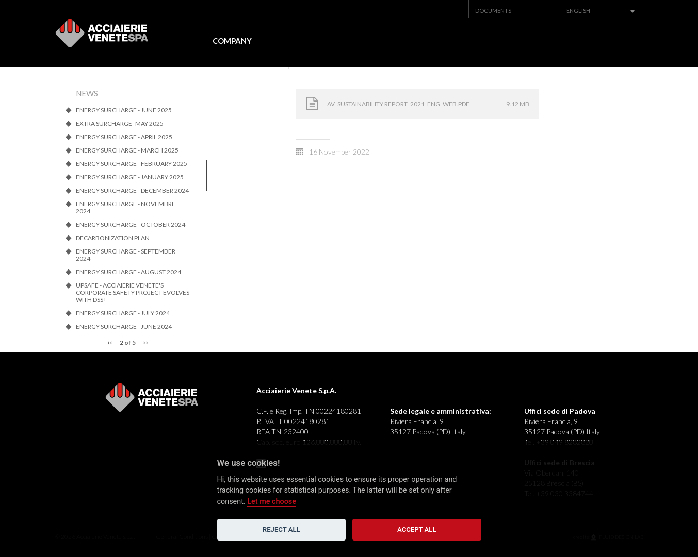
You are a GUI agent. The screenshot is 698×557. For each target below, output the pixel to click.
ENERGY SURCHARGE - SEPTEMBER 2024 (125, 255)
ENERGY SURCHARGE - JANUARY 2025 (130, 177)
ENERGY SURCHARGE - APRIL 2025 (124, 137)
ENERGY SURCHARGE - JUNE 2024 (124, 326)
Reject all (281, 529)
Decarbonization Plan (113, 238)
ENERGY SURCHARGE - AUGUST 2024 (128, 272)
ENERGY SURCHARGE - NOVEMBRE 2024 (125, 207)
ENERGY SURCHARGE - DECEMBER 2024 (132, 190)
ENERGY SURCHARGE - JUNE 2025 (124, 110)
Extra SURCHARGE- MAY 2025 (120, 123)
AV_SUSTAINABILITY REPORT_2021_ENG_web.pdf (398, 104)
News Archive (504, 41)
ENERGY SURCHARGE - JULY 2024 (123, 313)
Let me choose (271, 501)
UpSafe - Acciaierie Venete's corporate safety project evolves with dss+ (132, 292)
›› (145, 341)
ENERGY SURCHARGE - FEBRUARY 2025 (131, 163)
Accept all (416, 529)
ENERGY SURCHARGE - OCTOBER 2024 (130, 224)
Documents (493, 10)
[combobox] (599, 10)
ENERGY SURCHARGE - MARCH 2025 (127, 150)
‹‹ (109, 341)
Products (321, 41)
